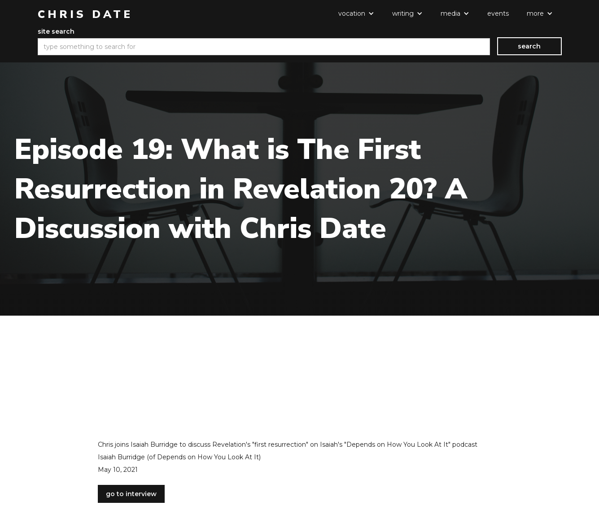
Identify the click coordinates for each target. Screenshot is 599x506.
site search (56, 31)
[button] (356, 13)
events (498, 13)
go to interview (131, 494)
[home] (85, 14)
